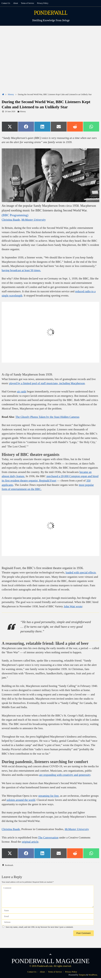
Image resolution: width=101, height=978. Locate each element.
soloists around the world (21, 800)
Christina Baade (11, 219)
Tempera (82, 975)
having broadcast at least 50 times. (21, 270)
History (11, 94)
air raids (21, 391)
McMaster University (33, 219)
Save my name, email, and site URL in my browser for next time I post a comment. (39, 927)
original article (30, 841)
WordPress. (93, 975)
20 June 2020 (10, 111)
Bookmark (9, 865)
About (15, 3)
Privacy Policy (42, 3)
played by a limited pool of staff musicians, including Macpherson (47, 383)
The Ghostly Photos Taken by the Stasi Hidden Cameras (47, 416)
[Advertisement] (50, 50)
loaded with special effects (81, 572)
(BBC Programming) (15, 215)
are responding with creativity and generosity (64, 774)
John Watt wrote (73, 606)
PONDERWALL (50, 13)
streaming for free (48, 795)
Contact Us (6, 3)
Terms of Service (27, 3)
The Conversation (48, 837)
